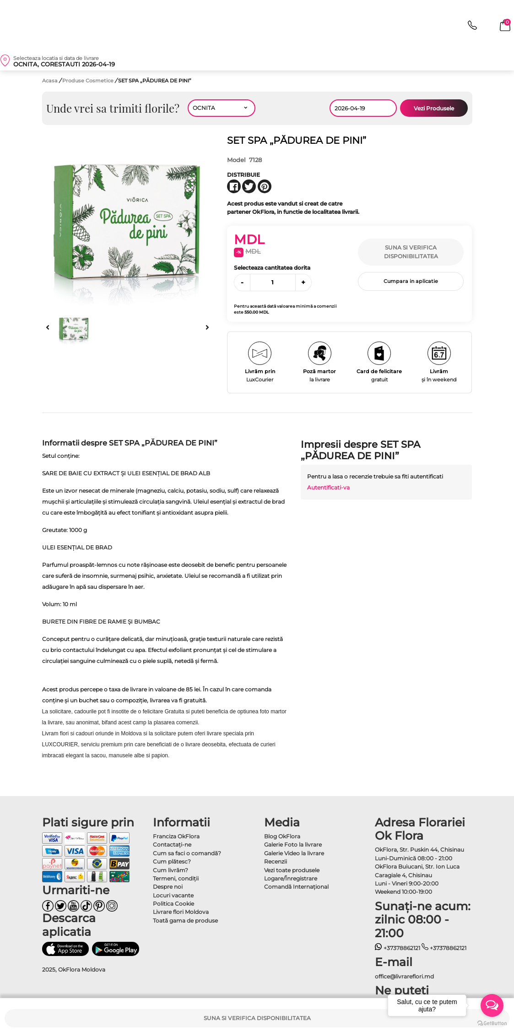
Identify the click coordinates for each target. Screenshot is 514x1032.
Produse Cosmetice (88, 80)
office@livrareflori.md (404, 976)
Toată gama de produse (185, 920)
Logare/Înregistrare (290, 878)
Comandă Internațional (296, 886)
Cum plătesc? (172, 861)
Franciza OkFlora (176, 836)
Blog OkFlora (282, 836)
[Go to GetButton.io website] (492, 1023)
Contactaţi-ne (172, 844)
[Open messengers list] (492, 1005)
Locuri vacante (173, 895)
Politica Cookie (173, 903)
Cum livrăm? (170, 870)
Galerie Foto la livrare (293, 844)
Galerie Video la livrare (294, 853)
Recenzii (275, 861)
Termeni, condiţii (176, 878)
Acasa (50, 80)
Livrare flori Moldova (181, 911)
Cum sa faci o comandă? (187, 853)
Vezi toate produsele (291, 870)
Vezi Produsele (434, 108)
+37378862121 (397, 948)
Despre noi (168, 886)
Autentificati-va (328, 487)
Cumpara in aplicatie (411, 281)
